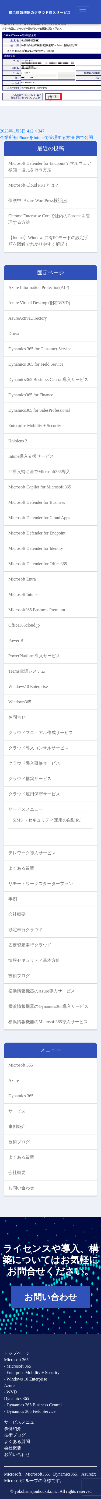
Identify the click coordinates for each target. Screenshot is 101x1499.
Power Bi (16, 640)
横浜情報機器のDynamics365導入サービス (48, 1006)
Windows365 (19, 702)
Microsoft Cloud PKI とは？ (33, 185)
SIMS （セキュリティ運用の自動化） (48, 820)
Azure (13, 1080)
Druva (13, 333)
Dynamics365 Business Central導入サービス (48, 379)
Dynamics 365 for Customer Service (39, 349)
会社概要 (17, 914)
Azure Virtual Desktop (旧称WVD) (39, 303)
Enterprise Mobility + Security (34, 425)
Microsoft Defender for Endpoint (36, 533)
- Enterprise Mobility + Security (31, 1372)
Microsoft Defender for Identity (35, 548)
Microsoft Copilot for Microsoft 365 (39, 487)
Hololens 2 (17, 441)
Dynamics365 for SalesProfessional (39, 410)
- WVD (10, 1392)
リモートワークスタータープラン (40, 883)
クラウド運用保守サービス (34, 794)
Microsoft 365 (20, 1065)
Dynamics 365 (20, 1095)
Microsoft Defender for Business (36, 502)
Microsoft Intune (22, 594)
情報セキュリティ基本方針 (34, 960)
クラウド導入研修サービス (34, 763)
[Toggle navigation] (82, 11)
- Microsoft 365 (17, 1366)
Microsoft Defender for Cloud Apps (39, 517)
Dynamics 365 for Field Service (35, 364)
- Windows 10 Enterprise (25, 1379)
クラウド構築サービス (29, 778)
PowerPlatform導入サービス (34, 656)
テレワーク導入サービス (32, 853)
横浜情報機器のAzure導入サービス (41, 991)
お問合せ (17, 717)
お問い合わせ (21, 1188)
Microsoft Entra (22, 579)
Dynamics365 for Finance (30, 395)
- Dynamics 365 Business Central (33, 1405)
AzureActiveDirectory (27, 318)
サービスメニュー (25, 809)
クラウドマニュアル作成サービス (40, 732)
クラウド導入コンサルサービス (38, 748)
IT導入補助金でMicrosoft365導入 (39, 471)
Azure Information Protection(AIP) (38, 287)
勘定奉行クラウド (25, 929)
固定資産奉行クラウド (29, 945)
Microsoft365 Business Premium (36, 609)
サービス (17, 1111)
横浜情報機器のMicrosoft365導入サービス (48, 1021)
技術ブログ (19, 975)
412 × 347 (35, 131)
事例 (12, 899)
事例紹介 (17, 1126)
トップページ (17, 1353)
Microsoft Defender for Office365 (37, 563)
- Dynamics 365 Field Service (29, 1411)
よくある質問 (21, 868)
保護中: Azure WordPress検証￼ (37, 200)
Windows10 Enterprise (28, 686)
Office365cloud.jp (24, 625)
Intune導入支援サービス (31, 456)
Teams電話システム (27, 671)
